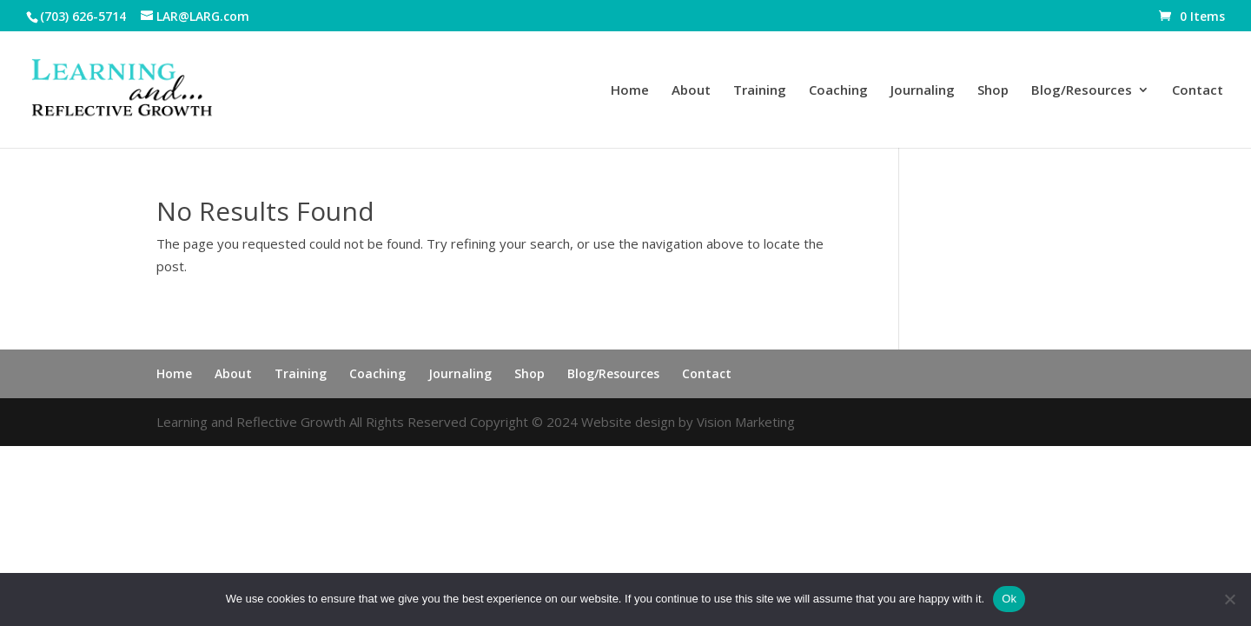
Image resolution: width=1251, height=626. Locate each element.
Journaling (922, 90)
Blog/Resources (1081, 90)
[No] (1229, 599)
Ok (1009, 598)
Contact (1197, 90)
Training (759, 90)
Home (630, 90)
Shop (993, 90)
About (691, 90)
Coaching (838, 90)
